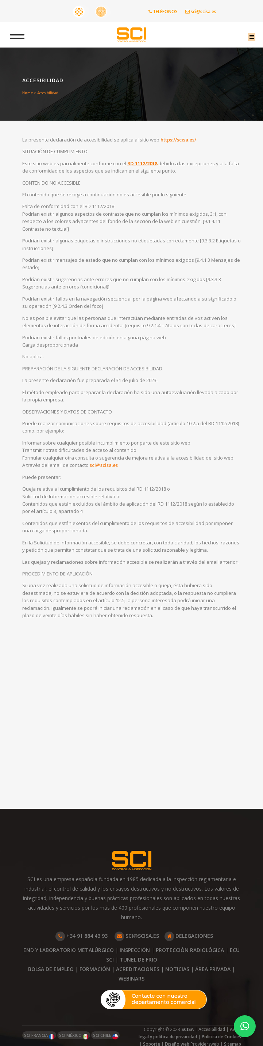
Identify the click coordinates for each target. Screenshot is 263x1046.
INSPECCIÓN (135, 950)
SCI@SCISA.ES (137, 935)
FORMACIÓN (95, 969)
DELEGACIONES (189, 935)
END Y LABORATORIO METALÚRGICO (68, 950)
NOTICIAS (177, 969)
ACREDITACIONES (137, 969)
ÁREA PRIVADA (213, 969)
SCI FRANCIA (39, 1035)
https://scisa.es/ (189, 140)
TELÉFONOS (163, 11)
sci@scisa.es (200, 11)
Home (27, 92)
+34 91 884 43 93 (81, 935)
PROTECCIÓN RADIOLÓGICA (190, 950)
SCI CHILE (105, 1035)
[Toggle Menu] (26, 34)
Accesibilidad (211, 1029)
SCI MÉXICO (73, 1035)
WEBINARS (131, 978)
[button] (245, 1026)
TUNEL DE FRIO (138, 959)
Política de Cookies (221, 1037)
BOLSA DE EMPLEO (51, 969)
